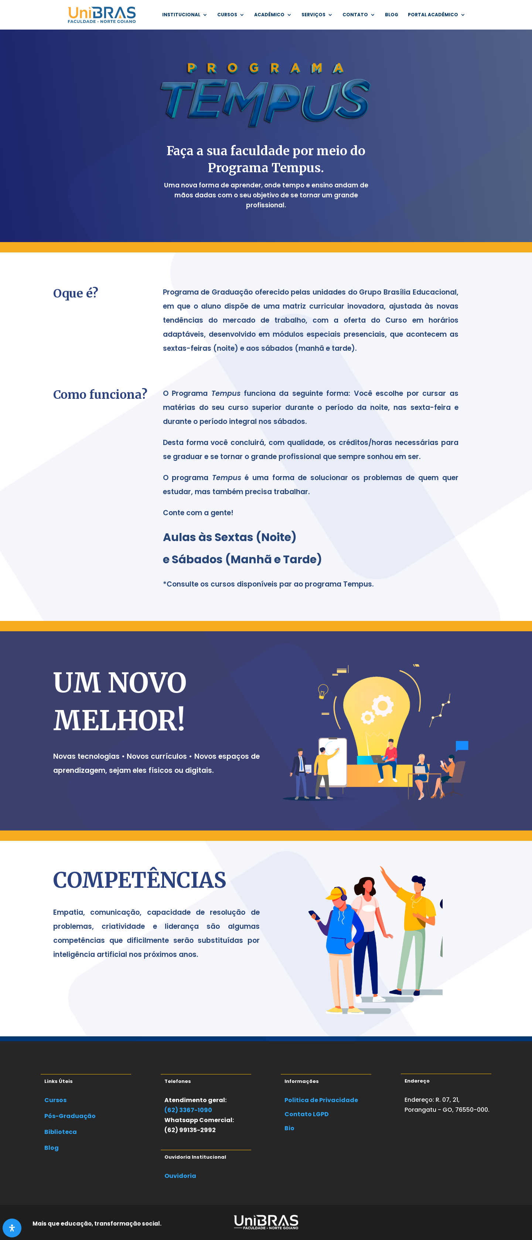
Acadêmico (269, 15)
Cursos (227, 15)
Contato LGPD (306, 1114)
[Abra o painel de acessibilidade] (12, 1228)
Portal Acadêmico (433, 15)
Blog (391, 15)
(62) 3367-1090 (188, 1110)
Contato (355, 15)
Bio (289, 1128)
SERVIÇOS (313, 15)
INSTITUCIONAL (181, 15)
